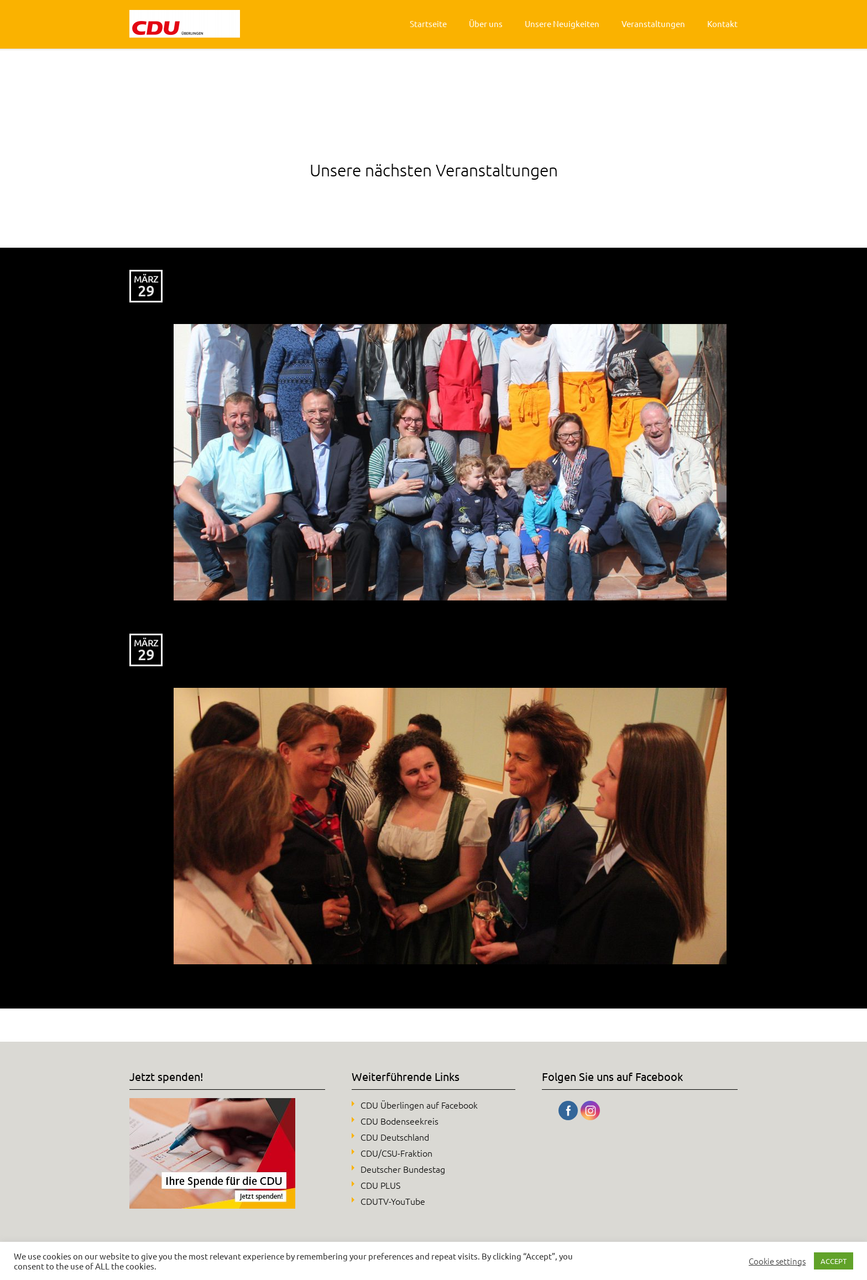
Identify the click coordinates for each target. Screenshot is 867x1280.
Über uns (486, 23)
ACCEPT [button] (834, 1261)
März (146, 278)
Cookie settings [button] (777, 1261)
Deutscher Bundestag (403, 1169)
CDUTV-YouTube (393, 1201)
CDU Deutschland (395, 1137)
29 (146, 291)
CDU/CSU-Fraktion (396, 1153)
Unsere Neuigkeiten (562, 23)
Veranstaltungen (653, 23)
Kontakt (722, 23)
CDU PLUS (380, 1185)
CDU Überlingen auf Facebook (419, 1105)
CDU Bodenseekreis (399, 1121)
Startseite (428, 23)
